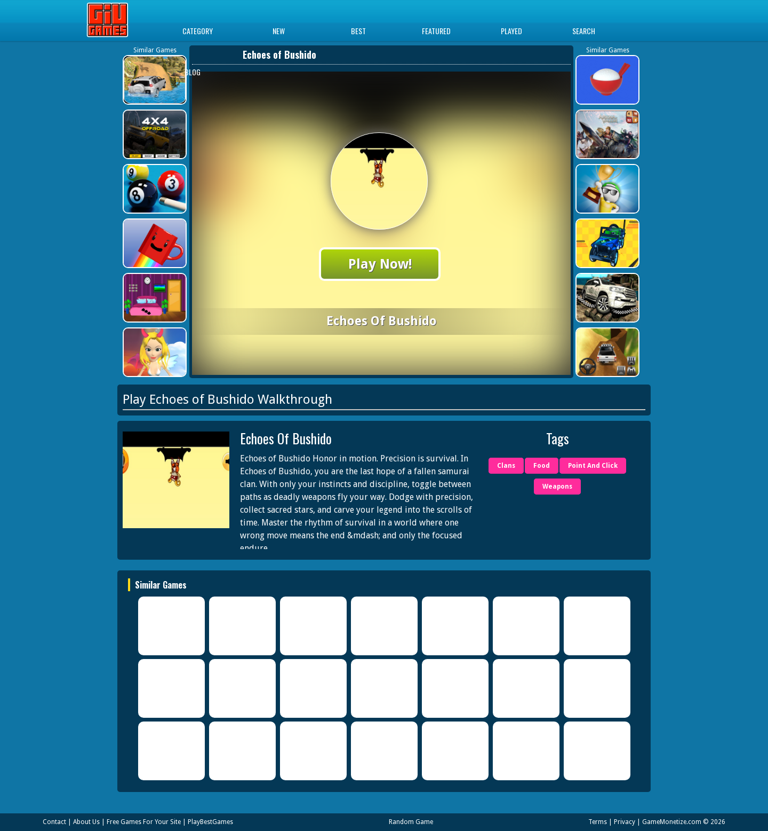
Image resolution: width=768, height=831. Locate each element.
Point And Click (593, 465)
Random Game (411, 822)
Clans (506, 465)
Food (541, 465)
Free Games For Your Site (144, 822)
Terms (597, 822)
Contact (54, 822)
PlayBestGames (210, 822)
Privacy (624, 822)
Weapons (557, 486)
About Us (86, 822)
